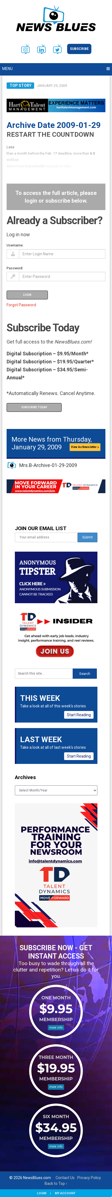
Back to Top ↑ (56, 1183)
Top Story (20, 85)
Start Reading (79, 715)
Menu (7, 68)
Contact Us (65, 1177)
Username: (15, 245)
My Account (65, 1193)
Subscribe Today (34, 407)
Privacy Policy (89, 1177)
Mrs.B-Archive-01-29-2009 (48, 465)
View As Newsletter (85, 447)
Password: (15, 268)
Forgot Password (21, 305)
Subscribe (79, 49)
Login (41, 1193)
